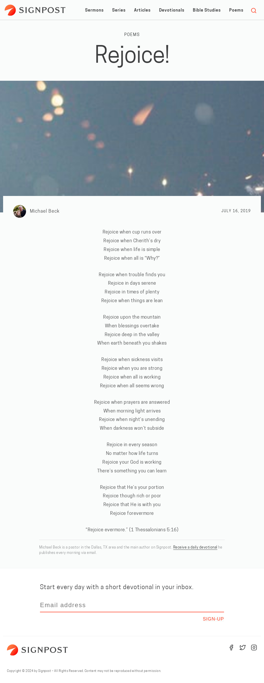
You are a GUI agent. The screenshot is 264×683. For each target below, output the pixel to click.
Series (119, 10)
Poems (236, 10)
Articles (142, 10)
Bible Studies (207, 10)
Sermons (94, 10)
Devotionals (171, 10)
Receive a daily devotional (195, 548)
